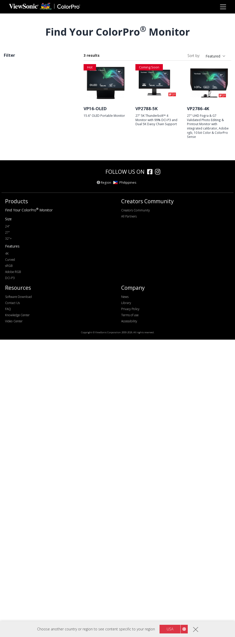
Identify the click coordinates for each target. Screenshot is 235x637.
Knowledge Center (17, 612)
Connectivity (20, 289)
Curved (17, 442)
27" (14, 184)
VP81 (16, 135)
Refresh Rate (20, 254)
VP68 (16, 142)
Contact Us (12, 600)
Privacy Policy (130, 606)
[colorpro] (87, 469)
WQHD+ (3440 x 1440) (30, 226)
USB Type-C (21, 324)
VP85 (16, 128)
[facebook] (151, 469)
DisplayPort (21, 296)
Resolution (18, 206)
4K (14, 233)
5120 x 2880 (22, 240)
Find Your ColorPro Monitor (29, 507)
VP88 (16, 108)
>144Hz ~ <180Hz (26, 275)
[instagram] (159, 469)
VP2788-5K (146, 108)
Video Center (14, 618)
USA (170, 629)
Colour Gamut (21, 352)
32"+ (8, 536)
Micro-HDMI (22, 310)
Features (16, 387)
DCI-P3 (12, 74)
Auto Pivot (20, 408)
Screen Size (18, 170)
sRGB (16, 359)
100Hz (17, 268)
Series (14, 87)
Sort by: (193, 55)
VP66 (16, 101)
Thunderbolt (22, 331)
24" (7, 524)
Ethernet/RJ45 (23, 338)
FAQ (8, 606)
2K (14, 219)
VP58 (16, 115)
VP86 (16, 122)
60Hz (16, 261)
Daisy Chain (21, 428)
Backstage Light (25, 415)
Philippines (124, 479)
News (125, 594)
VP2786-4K (198, 108)
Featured (213, 56)
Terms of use (129, 612)
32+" (15, 191)
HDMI (16, 303)
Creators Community (135, 507)
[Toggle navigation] (223, 7)
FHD (15, 212)
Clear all (66, 66)
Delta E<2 (19, 401)
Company (133, 585)
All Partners (129, 514)
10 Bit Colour (22, 435)
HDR (15, 421)
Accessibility (129, 618)
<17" (15, 177)
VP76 (16, 94)
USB (15, 317)
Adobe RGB (21, 366)
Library (126, 600)
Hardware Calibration (29, 394)
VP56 (16, 149)
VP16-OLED (95, 108)
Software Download (18, 594)
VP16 (16, 156)
